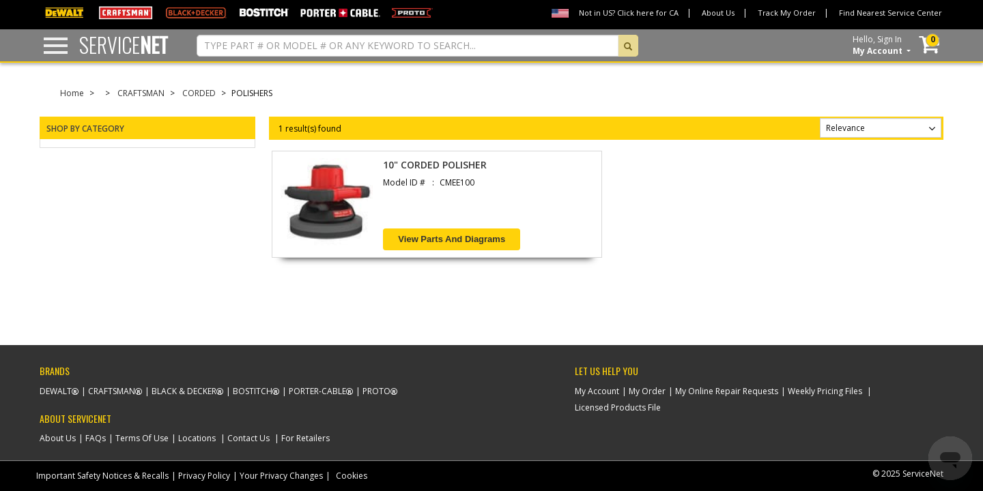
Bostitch (252, 391)
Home (72, 93)
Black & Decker (184, 391)
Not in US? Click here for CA (629, 13)
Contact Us (248, 438)
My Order (647, 391)
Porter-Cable (317, 391)
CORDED (199, 93)
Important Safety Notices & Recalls (102, 475)
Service (123, 44)
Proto (376, 391)
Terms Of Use (142, 438)
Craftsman (111, 391)
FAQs (95, 438)
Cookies (351, 475)
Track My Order (787, 13)
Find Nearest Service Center (890, 13)
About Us (718, 13)
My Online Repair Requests (726, 391)
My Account (597, 391)
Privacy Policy (204, 475)
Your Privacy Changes (281, 475)
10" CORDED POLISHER (435, 164)
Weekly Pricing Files (825, 391)
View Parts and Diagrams (451, 239)
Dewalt (56, 391)
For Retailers (305, 438)
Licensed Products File (618, 407)
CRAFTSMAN (141, 93)
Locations (197, 438)
